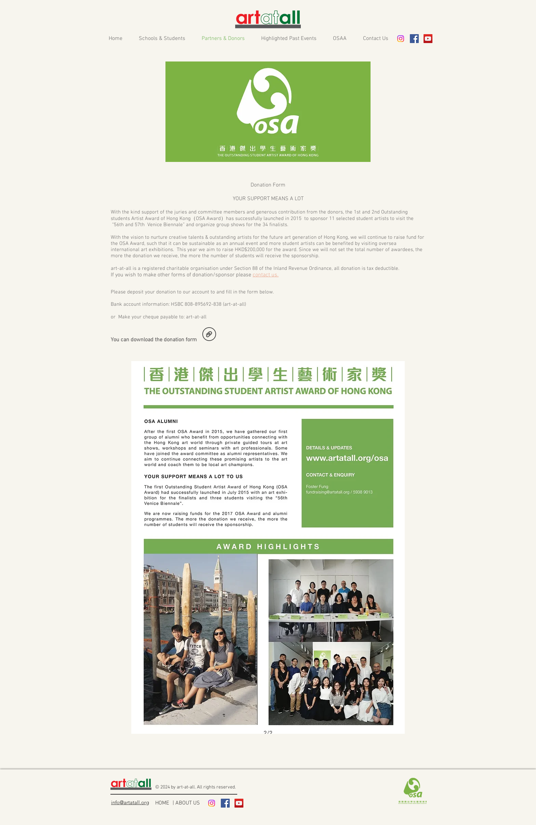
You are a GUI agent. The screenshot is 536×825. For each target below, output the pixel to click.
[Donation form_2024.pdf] (209, 334)
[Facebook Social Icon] (414, 38)
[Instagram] (400, 38)
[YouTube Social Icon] (428, 38)
